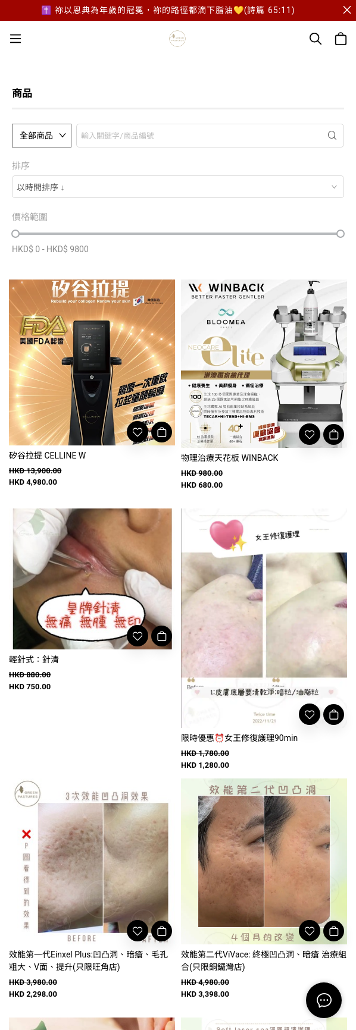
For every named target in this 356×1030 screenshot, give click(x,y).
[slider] (15, 234)
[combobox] (178, 186)
